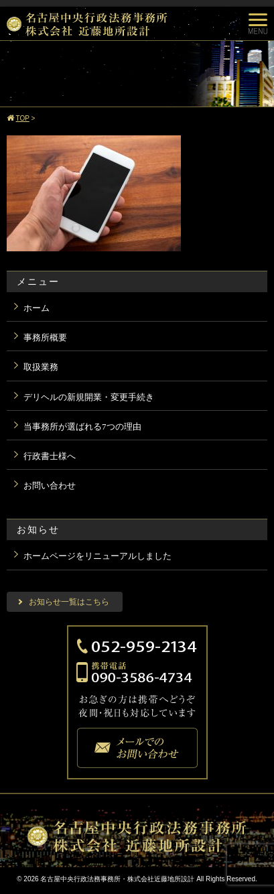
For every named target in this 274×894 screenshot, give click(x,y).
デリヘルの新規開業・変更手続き (88, 397)
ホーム (36, 308)
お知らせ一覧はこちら (69, 601)
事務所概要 (45, 337)
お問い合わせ (49, 486)
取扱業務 (40, 367)
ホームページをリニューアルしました (97, 556)
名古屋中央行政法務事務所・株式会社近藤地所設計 (117, 879)
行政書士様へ (49, 456)
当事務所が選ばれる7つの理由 (82, 427)
